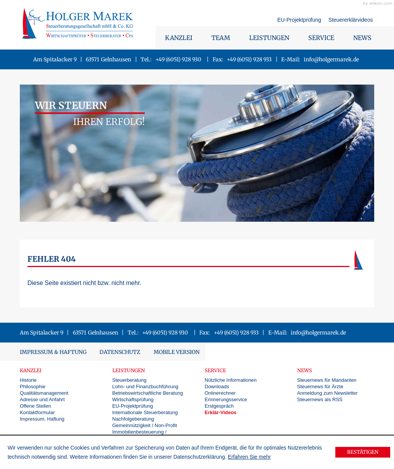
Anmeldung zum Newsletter (327, 393)
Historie (28, 380)
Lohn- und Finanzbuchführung (145, 386)
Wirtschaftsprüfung (133, 399)
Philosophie (32, 386)
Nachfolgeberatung (133, 419)
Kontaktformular (37, 412)
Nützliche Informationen (231, 380)
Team (220, 38)
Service (321, 38)
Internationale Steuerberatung (145, 412)
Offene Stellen (35, 406)
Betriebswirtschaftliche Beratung (147, 393)
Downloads (217, 386)
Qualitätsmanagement (44, 393)
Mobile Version (177, 352)
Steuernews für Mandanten (327, 380)
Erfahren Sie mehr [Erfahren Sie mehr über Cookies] (249, 457)
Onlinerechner (220, 393)
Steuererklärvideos (350, 20)
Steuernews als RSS (320, 399)
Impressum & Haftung (53, 352)
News (362, 38)
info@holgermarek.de (331, 59)
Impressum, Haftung (42, 419)
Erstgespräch (219, 406)
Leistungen (269, 38)
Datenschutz (119, 352)
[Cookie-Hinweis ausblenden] (362, 452)
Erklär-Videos (221, 412)
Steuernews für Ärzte (320, 386)
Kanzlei (178, 38)
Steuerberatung (129, 380)
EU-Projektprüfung (300, 20)
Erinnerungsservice (226, 399)
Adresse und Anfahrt (42, 399)
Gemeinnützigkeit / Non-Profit (144, 425)
